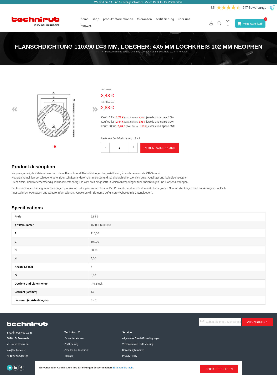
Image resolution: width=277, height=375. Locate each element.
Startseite (94, 51)
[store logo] (36, 23)
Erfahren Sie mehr (123, 367)
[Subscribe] (257, 322)
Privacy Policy (129, 356)
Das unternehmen (73, 338)
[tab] (55, 146)
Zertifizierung (165, 19)
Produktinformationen (118, 19)
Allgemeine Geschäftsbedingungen (140, 338)
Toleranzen (144, 19)
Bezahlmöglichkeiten (133, 350)
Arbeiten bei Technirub (76, 350)
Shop (96, 19)
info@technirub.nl (16, 350)
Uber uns (184, 19)
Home (85, 19)
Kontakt (86, 25)
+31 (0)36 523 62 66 (17, 344)
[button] (211, 23)
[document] (138, 368)
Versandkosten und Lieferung (138, 344)
